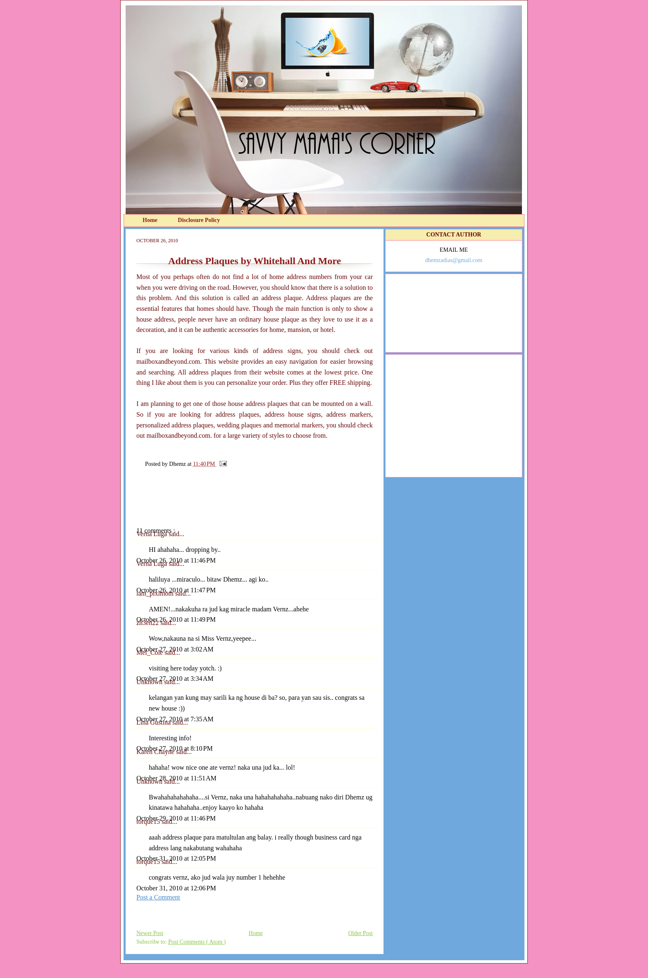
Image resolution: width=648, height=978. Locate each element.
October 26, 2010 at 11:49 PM (176, 619)
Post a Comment (158, 897)
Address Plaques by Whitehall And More (254, 260)
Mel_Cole (150, 652)
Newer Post (149, 933)
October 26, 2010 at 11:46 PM (176, 560)
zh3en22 (148, 622)
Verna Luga (152, 533)
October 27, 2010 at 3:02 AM (174, 649)
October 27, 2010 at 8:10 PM (174, 748)
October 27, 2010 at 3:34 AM (174, 678)
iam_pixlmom (155, 593)
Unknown (150, 681)
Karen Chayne (156, 751)
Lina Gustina (154, 722)
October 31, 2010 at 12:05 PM (176, 858)
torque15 (149, 821)
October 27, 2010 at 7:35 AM (174, 719)
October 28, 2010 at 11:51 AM (176, 778)
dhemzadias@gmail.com (453, 260)
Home (151, 220)
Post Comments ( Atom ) (197, 942)
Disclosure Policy (199, 220)
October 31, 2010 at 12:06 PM (176, 888)
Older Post (360, 933)
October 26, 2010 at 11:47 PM (176, 590)
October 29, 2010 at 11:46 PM (176, 818)
